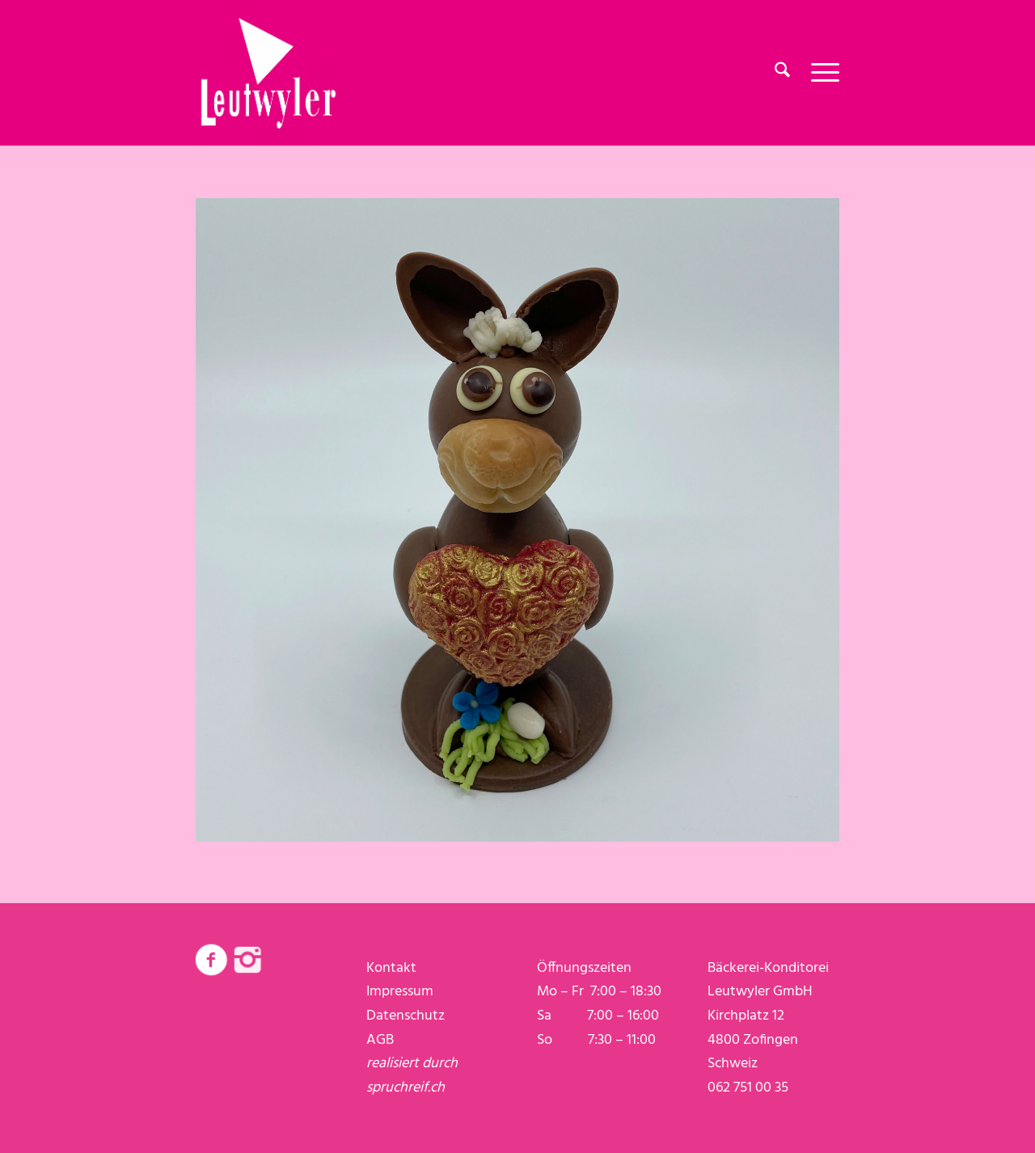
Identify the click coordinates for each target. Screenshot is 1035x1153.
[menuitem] (782, 73)
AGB (380, 1040)
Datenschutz (405, 1016)
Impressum (399, 991)
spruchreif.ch (405, 1088)
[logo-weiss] (268, 73)
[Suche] (782, 73)
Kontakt (391, 968)
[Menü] (820, 73)
